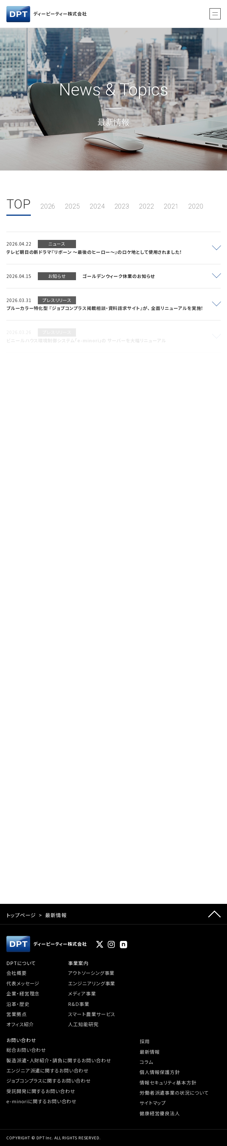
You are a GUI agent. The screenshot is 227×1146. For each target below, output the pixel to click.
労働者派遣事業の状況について (174, 1092)
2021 (171, 206)
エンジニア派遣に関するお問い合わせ (47, 1070)
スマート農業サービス (91, 1014)
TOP (18, 204)
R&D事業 (78, 1004)
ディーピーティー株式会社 (46, 14)
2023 (122, 206)
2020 (195, 206)
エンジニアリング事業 (91, 983)
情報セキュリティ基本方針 (168, 1082)
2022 (146, 206)
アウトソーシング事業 (91, 972)
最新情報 (150, 1051)
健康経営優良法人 (160, 1113)
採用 (145, 1041)
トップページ (21, 915)
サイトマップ (153, 1102)
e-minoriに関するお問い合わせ (41, 1101)
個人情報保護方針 (160, 1072)
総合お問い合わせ (26, 1049)
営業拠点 (16, 1014)
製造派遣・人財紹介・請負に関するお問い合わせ (58, 1060)
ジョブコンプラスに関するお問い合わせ (48, 1080)
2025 (72, 206)
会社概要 (16, 972)
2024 (97, 206)
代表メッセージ (22, 983)
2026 (48, 206)
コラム (147, 1062)
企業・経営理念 (22, 993)
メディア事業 (82, 993)
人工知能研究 (83, 1024)
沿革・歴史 (18, 1004)
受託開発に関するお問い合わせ (40, 1091)
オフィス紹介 (20, 1024)
